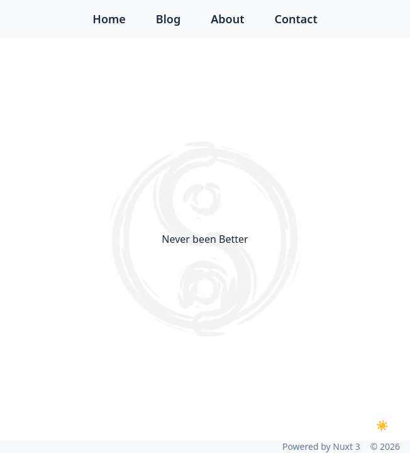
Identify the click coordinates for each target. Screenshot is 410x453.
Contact (295, 18)
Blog (168, 18)
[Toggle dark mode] (382, 425)
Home (109, 18)
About (227, 18)
